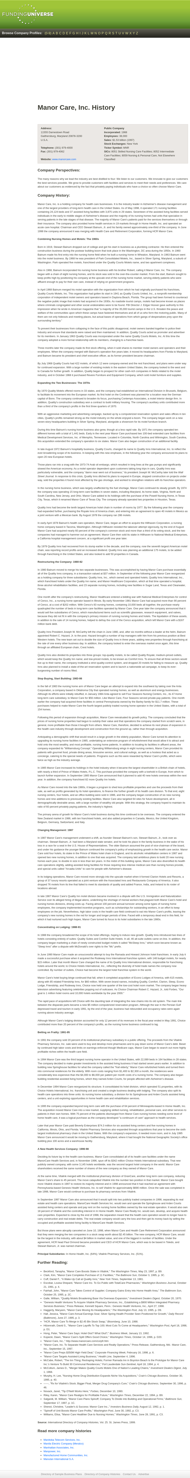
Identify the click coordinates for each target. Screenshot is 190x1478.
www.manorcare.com (64, 159)
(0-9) (48, 33)
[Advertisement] (113, 72)
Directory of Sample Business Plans (61, 1474)
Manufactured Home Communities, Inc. (66, 1455)
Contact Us (129, 1474)
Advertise (143, 1474)
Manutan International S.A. (59, 1459)
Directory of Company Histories (102, 1474)
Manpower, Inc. (52, 1451)
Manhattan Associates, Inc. (59, 1447)
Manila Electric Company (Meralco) (64, 1443)
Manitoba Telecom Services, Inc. (62, 1439)
